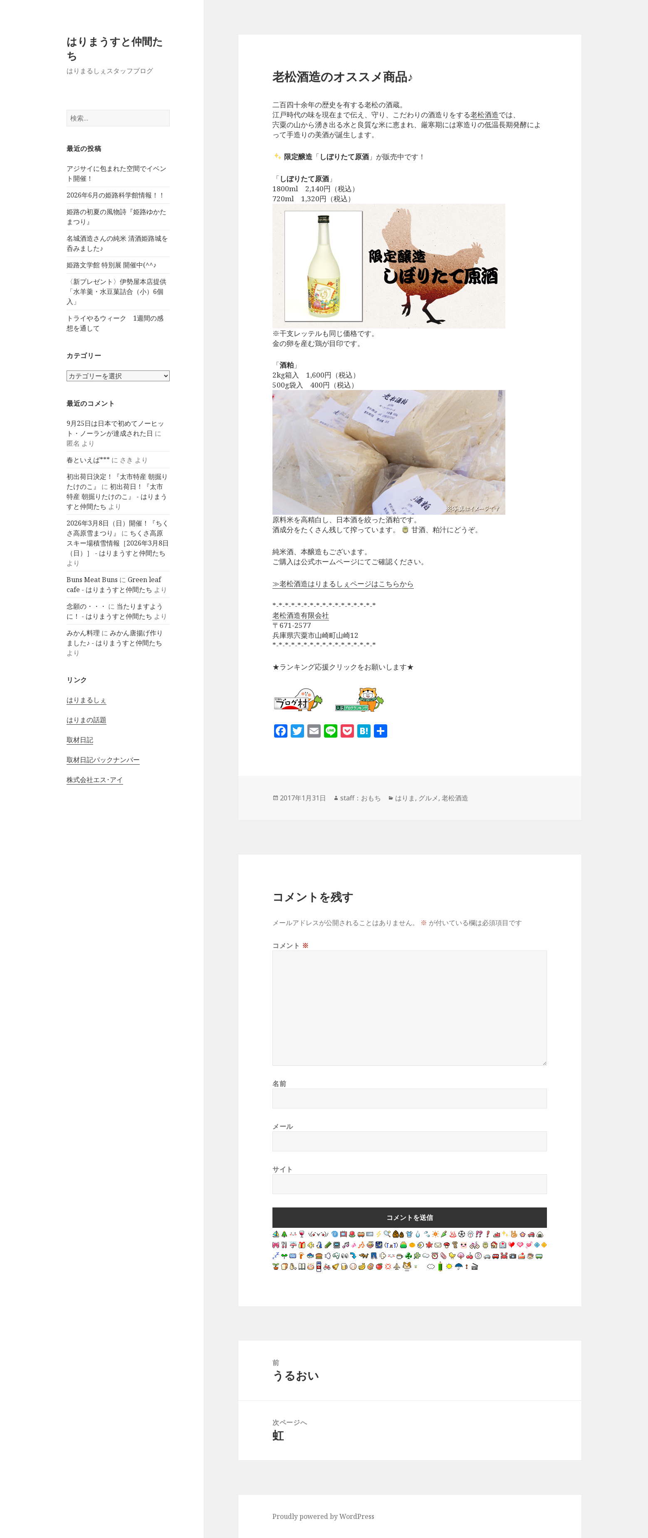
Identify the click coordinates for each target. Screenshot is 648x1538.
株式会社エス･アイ (95, 779)
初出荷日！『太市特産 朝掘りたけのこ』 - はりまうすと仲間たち (117, 496)
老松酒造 (484, 114)
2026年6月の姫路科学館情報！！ (116, 195)
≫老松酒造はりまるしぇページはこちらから (343, 583)
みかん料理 (83, 632)
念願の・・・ (86, 606)
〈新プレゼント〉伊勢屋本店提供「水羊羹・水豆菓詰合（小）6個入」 (116, 291)
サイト (282, 1169)
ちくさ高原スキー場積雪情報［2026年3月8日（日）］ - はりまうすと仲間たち (118, 543)
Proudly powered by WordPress (323, 1516)
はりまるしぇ (86, 699)
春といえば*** (88, 459)
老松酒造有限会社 (300, 615)
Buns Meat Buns (92, 579)
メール (282, 1126)
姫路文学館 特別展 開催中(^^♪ (111, 264)
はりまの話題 (86, 719)
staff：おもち (360, 797)
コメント (290, 945)
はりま (405, 797)
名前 (279, 1083)
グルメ (428, 797)
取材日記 (80, 739)
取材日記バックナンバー (103, 759)
